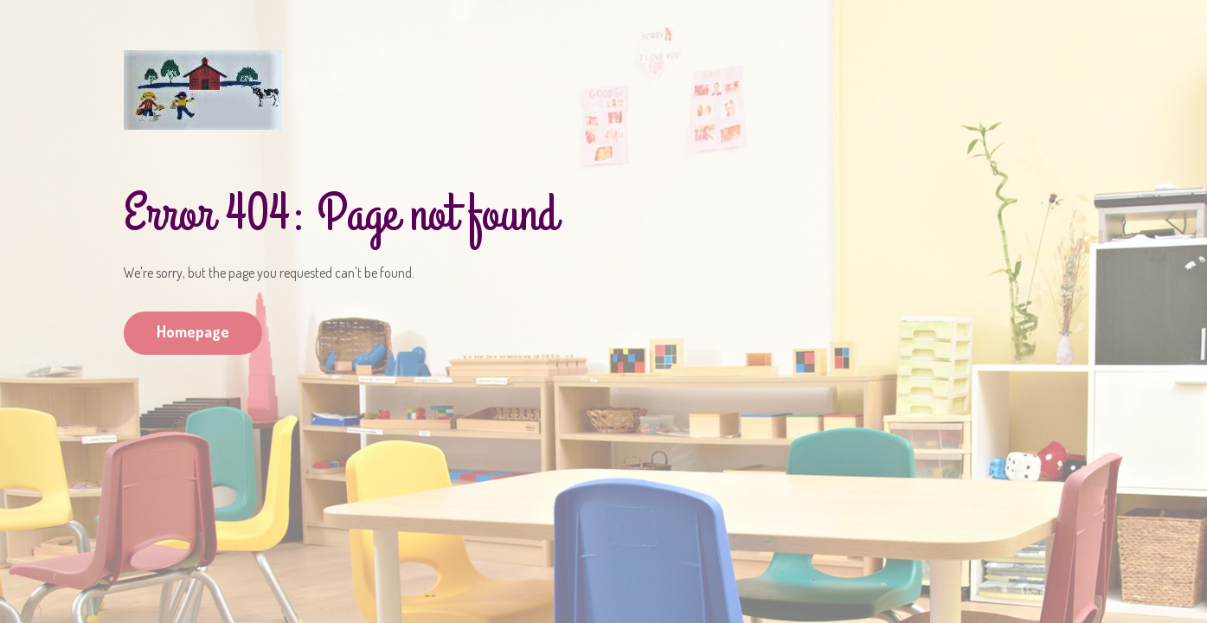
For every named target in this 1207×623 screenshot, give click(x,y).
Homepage (193, 331)
